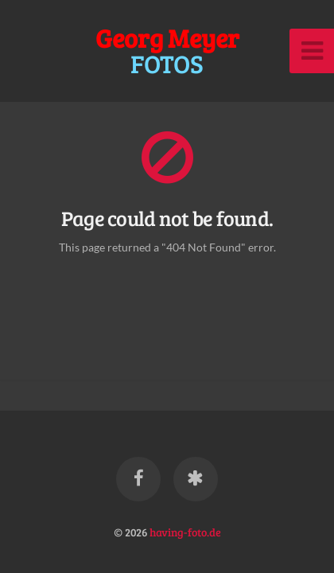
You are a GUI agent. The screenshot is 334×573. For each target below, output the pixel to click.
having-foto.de (185, 532)
